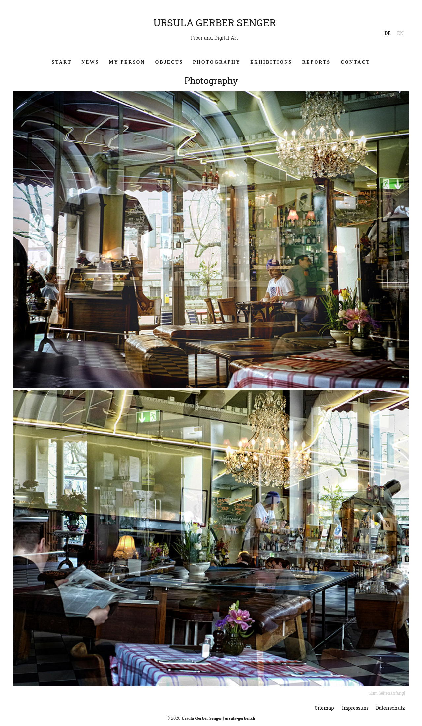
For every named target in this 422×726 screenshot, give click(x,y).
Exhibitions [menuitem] (271, 62)
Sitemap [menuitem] (324, 707)
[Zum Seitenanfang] (386, 693)
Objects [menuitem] (169, 62)
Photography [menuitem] (216, 62)
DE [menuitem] (388, 33)
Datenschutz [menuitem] (390, 707)
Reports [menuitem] (316, 62)
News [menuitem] (90, 62)
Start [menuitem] (62, 62)
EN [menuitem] (400, 33)
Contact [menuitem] (355, 62)
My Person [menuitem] (127, 62)
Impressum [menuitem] (355, 707)
